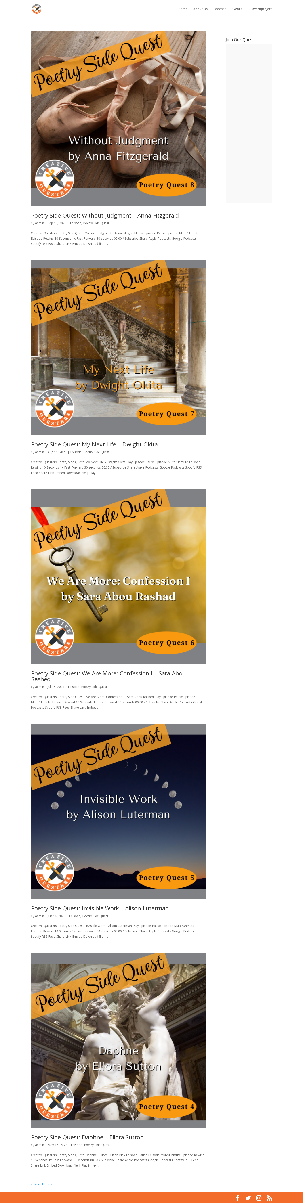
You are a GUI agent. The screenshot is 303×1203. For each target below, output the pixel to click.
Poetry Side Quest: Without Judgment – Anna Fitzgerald (105, 215)
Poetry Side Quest (96, 223)
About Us (200, 9)
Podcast (219, 9)
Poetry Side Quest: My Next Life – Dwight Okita (94, 444)
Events (237, 9)
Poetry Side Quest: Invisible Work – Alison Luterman (100, 908)
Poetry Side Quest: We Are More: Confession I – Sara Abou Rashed (108, 676)
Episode (75, 223)
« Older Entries (41, 1184)
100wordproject (260, 9)
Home (182, 9)
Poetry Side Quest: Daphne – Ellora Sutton (87, 1137)
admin (39, 223)
